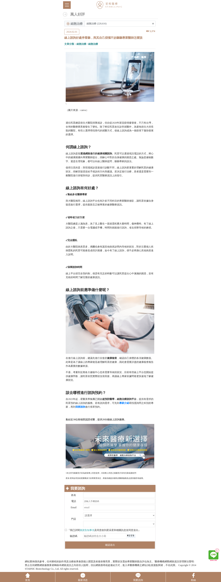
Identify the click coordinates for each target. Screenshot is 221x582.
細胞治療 (81, 44)
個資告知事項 (87, 530)
